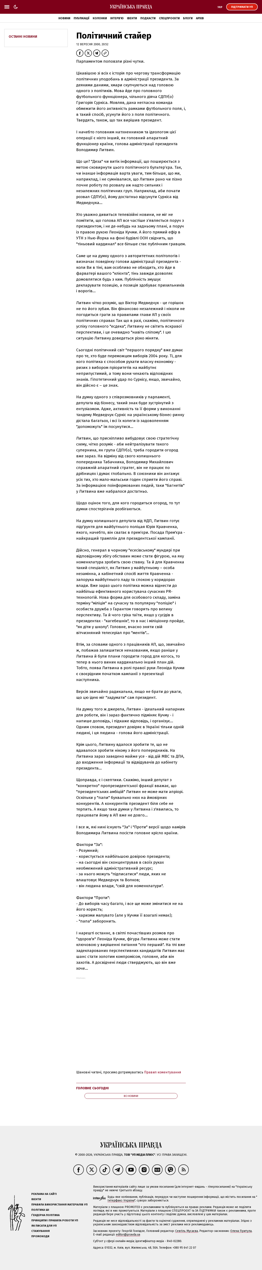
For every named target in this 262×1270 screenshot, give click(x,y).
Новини (64, 18)
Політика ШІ (40, 1209)
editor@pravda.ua (128, 1234)
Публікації (81, 18)
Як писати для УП (44, 1225)
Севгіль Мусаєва (186, 1231)
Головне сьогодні (92, 1088)
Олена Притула (241, 1231)
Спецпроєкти (169, 18)
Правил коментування (162, 1072)
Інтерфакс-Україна (121, 1200)
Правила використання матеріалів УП (59, 1204)
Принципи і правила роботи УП (54, 1220)
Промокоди (40, 1236)
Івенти (132, 18)
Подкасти (148, 18)
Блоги (188, 18)
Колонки (100, 18)
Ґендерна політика (45, 1215)
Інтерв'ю (117, 18)
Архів (200, 18)
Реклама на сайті (44, 1194)
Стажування (40, 1231)
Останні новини (23, 36)
